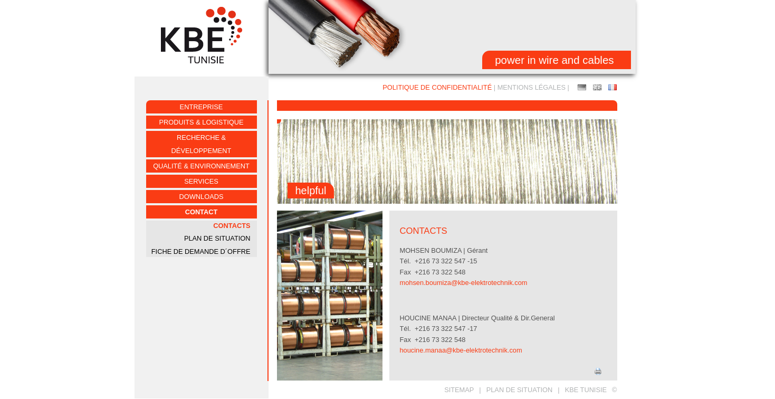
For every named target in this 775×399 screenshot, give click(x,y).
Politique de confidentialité (437, 87)
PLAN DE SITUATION (217, 238)
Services (201, 181)
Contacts (231, 226)
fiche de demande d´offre (201, 251)
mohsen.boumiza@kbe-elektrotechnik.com (464, 283)
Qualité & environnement (201, 166)
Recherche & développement (201, 144)
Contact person (597, 87)
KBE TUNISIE (586, 390)
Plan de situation (519, 390)
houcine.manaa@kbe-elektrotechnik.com (461, 350)
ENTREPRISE (201, 107)
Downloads (201, 197)
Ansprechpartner (582, 87)
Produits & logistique (201, 122)
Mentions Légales (531, 87)
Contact (201, 212)
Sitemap (459, 390)
